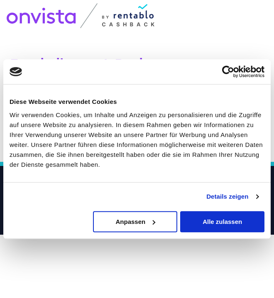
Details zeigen (227, 196)
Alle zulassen (222, 221)
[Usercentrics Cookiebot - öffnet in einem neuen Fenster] (228, 71)
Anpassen (135, 221)
